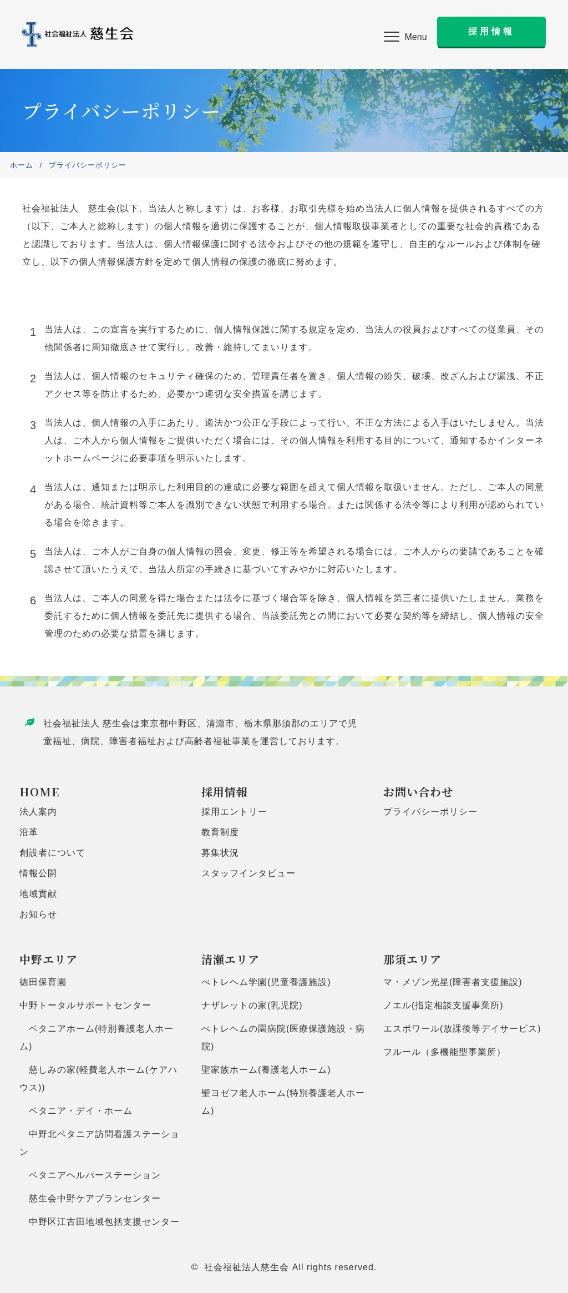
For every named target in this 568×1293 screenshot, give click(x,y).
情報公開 (38, 873)
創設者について (52, 852)
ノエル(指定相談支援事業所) (443, 1005)
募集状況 (220, 852)
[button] (405, 37)
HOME (39, 792)
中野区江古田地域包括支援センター (99, 1221)
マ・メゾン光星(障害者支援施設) (453, 982)
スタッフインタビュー (248, 873)
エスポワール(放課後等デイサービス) (462, 1028)
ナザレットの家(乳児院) (252, 1005)
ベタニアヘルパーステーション (90, 1175)
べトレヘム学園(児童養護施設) (266, 982)
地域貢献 (38, 893)
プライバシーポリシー (430, 811)
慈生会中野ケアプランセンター (90, 1198)
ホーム (21, 165)
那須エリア (412, 959)
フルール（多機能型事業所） (444, 1052)
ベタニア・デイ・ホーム (76, 1110)
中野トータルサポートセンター (85, 1005)
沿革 (28, 832)
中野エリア (48, 959)
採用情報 (224, 792)
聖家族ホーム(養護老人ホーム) (266, 1069)
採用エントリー (234, 811)
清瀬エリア (230, 959)
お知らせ (38, 914)
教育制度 (220, 832)
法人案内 (38, 811)
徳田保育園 (43, 982)
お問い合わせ (418, 792)
